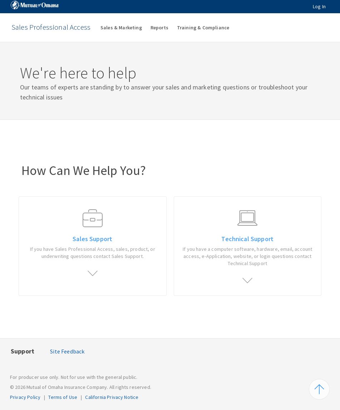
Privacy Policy (25, 397)
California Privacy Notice (111, 397)
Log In (319, 6)
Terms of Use (62, 397)
